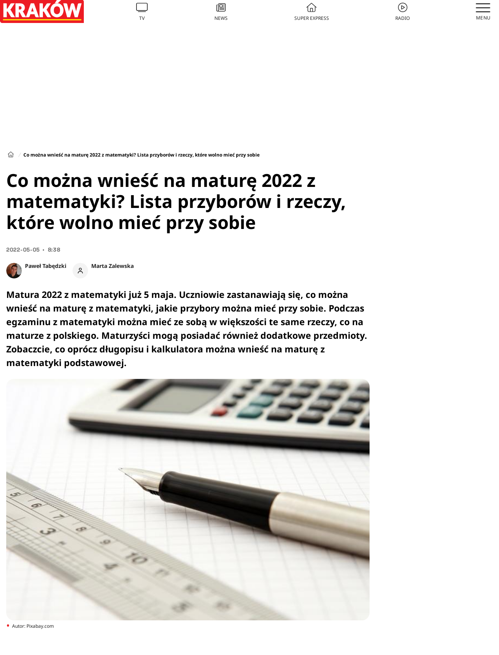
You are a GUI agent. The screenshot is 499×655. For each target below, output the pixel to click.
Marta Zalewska (112, 265)
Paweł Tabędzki (45, 265)
